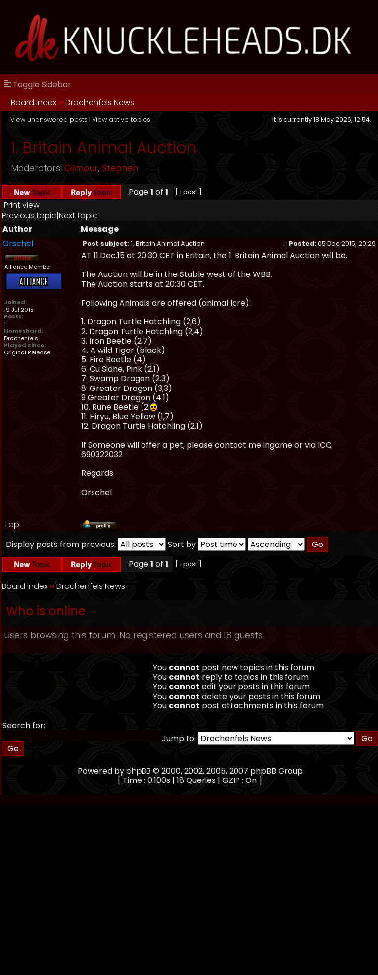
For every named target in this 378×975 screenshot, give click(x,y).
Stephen (120, 168)
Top (11, 524)
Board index (33, 102)
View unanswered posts (49, 120)
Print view (22, 205)
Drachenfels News (99, 102)
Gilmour (81, 168)
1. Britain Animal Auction (104, 147)
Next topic (78, 215)
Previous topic (29, 215)
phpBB (138, 771)
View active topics (121, 120)
